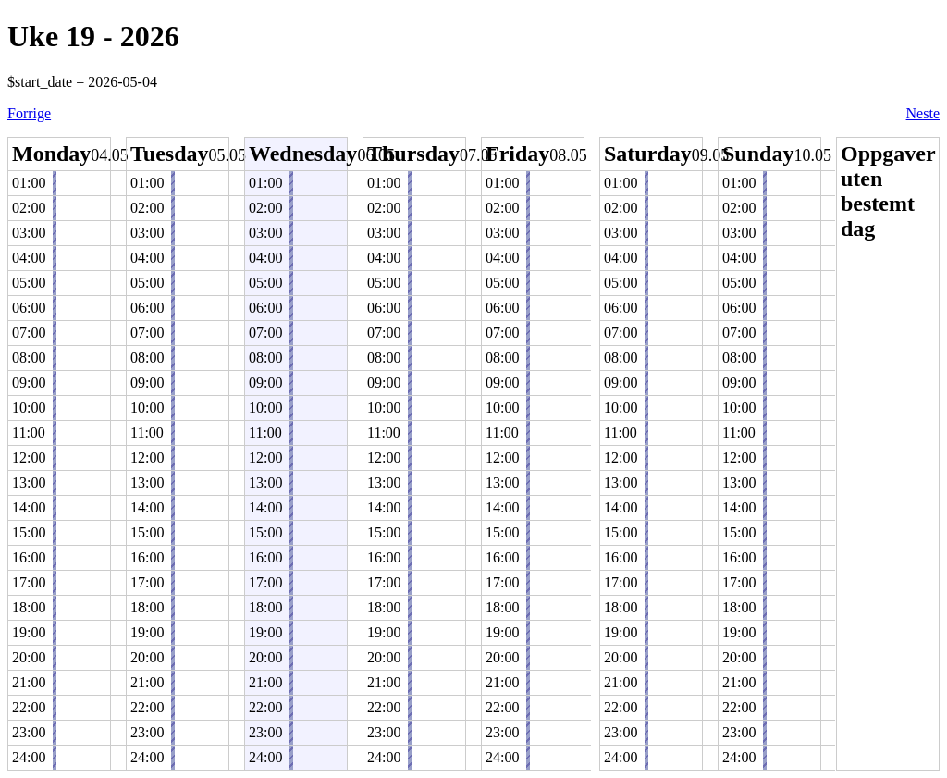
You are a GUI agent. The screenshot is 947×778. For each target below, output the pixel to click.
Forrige (29, 113)
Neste (923, 113)
